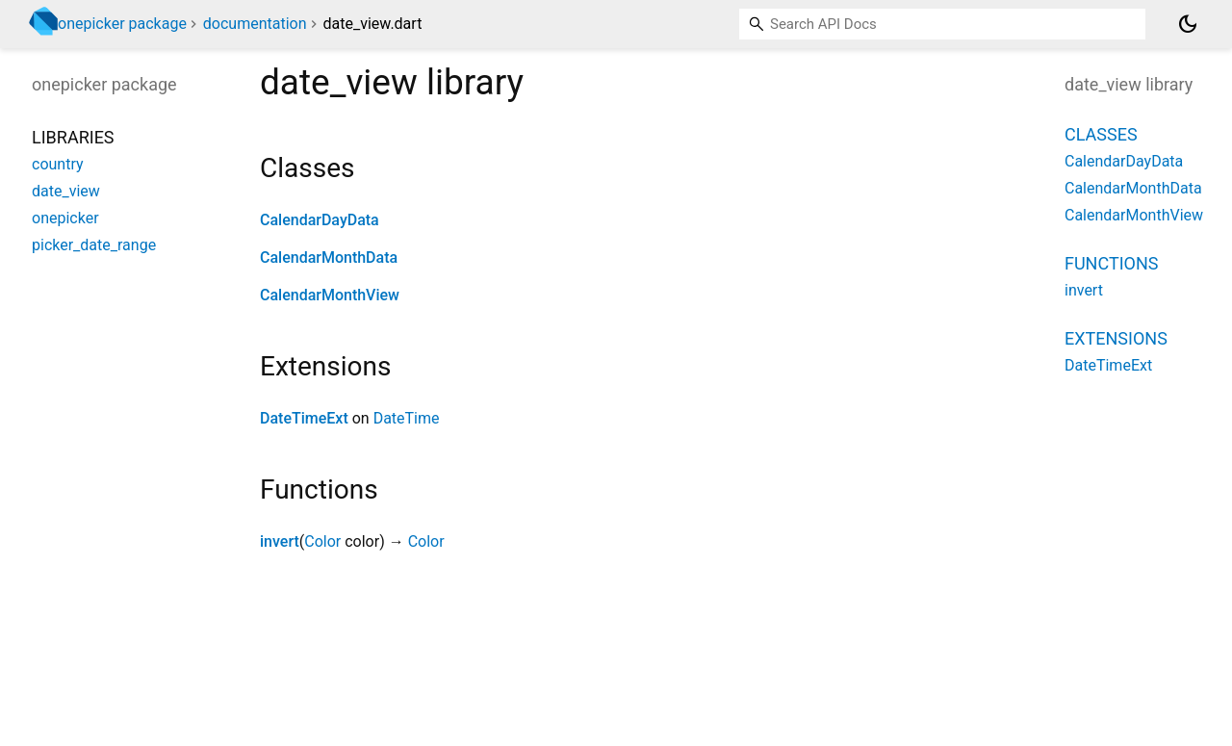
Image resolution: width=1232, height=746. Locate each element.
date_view (66, 191)
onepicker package (122, 23)
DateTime (406, 418)
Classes (1101, 134)
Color (322, 541)
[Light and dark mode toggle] (1187, 24)
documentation (255, 23)
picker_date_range (94, 245)
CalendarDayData (319, 220)
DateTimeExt (304, 418)
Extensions (1116, 338)
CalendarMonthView (329, 295)
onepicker (65, 218)
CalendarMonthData (329, 257)
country (58, 164)
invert (279, 541)
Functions (1111, 263)
